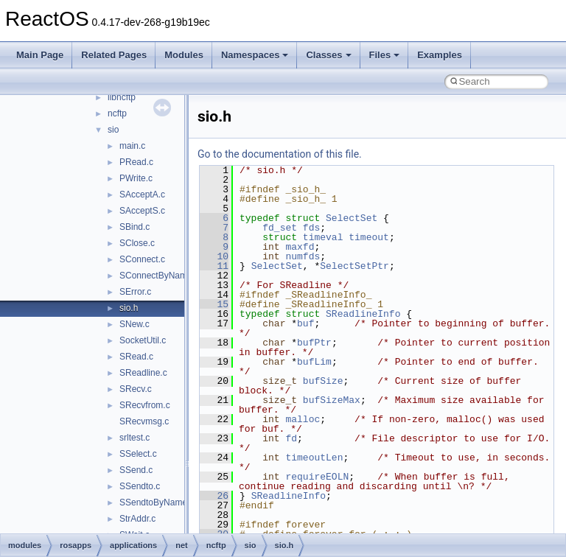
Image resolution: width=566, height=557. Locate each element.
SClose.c (137, 243)
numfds (302, 256)
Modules (183, 54)
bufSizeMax (331, 400)
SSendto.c (139, 486)
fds (311, 227)
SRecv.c (135, 389)
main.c (132, 146)
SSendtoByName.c (156, 502)
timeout (369, 237)
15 (214, 304)
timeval (323, 237)
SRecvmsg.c (144, 421)
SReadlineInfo (363, 313)
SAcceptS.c (142, 211)
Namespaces (255, 54)
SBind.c (134, 227)
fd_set (279, 227)
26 (214, 495)
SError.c (135, 292)
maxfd (299, 246)
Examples (439, 54)
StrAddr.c (137, 519)
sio (113, 130)
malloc (302, 419)
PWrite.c (136, 178)
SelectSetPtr (354, 266)
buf (305, 323)
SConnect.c (142, 259)
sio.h (128, 308)
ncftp (117, 113)
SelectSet (351, 218)
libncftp (122, 97)
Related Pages (114, 54)
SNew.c (134, 324)
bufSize (323, 381)
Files (384, 54)
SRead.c (136, 356)
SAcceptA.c (142, 194)
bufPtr (314, 342)
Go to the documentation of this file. (280, 154)
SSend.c (136, 470)
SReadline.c (143, 373)
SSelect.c (138, 454)
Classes (328, 54)
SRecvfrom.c (144, 405)
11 (214, 266)
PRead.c (136, 162)
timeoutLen (314, 457)
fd (291, 438)
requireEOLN (317, 476)
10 (214, 256)
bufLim (314, 361)
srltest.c (134, 437)
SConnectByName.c (159, 275)
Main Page (39, 54)
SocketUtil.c (142, 340)
